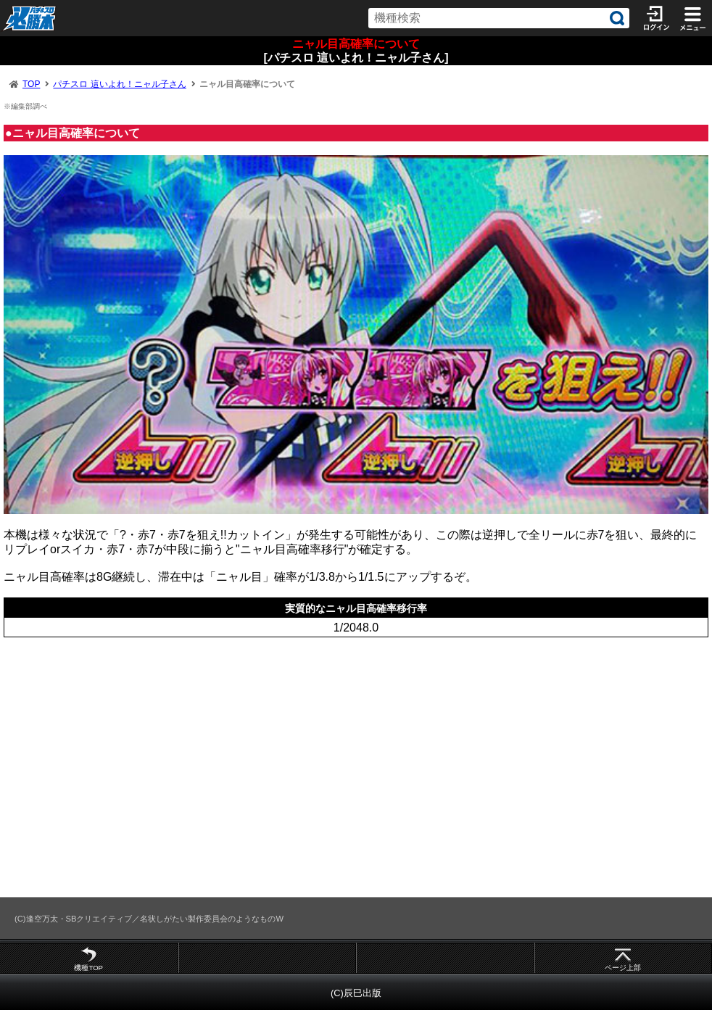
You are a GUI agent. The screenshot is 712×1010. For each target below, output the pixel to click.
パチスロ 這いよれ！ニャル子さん (119, 84)
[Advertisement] (356, 767)
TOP (31, 84)
